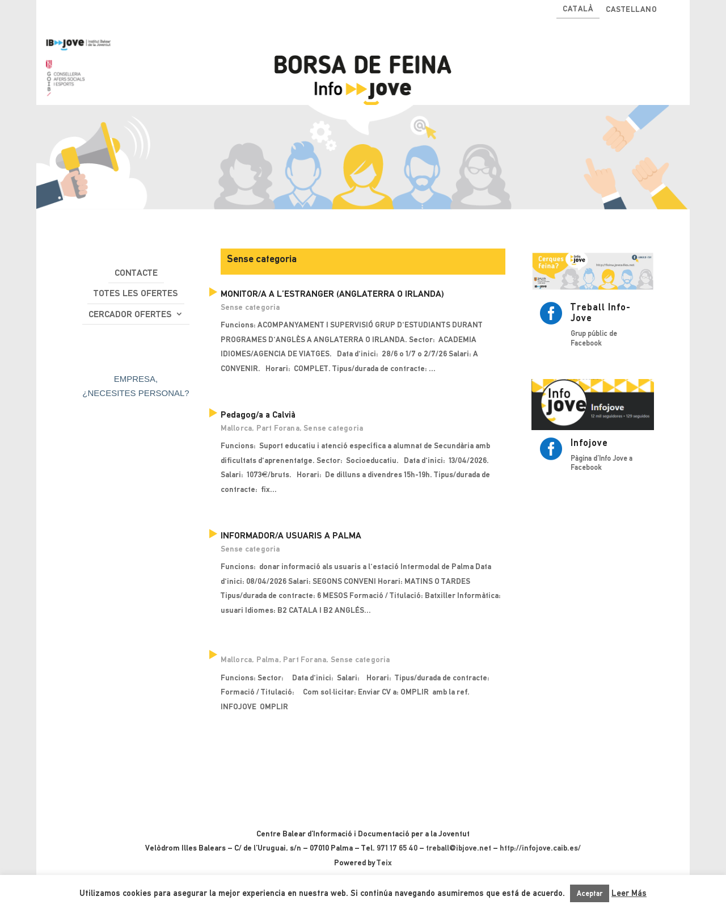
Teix (384, 862)
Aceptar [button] (589, 893)
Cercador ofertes (130, 314)
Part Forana (277, 427)
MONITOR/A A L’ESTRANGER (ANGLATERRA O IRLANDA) (332, 293)
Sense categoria (250, 307)
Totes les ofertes (136, 293)
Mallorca (236, 427)
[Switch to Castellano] (631, 12)
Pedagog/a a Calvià (258, 414)
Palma (267, 659)
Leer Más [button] (629, 893)
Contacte (136, 272)
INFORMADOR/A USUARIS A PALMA (291, 535)
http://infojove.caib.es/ (540, 847)
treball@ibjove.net (458, 847)
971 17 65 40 (397, 847)
